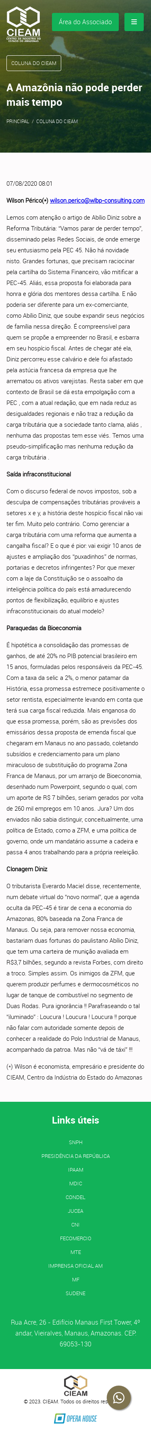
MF (75, 1279)
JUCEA (75, 1210)
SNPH (76, 1142)
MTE (75, 1252)
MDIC (75, 1183)
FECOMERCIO (75, 1238)
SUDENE (75, 1293)
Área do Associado (85, 21)
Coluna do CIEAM (57, 121)
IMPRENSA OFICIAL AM (75, 1265)
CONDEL (75, 1197)
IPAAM (75, 1169)
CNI (75, 1224)
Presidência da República (75, 1156)
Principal (17, 121)
